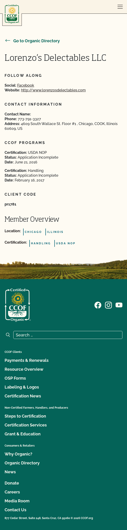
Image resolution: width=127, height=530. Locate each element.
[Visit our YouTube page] (119, 304)
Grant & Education (23, 433)
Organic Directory (22, 463)
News (10, 471)
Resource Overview (24, 369)
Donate (12, 483)
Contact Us (15, 509)
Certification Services (26, 425)
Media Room (17, 500)
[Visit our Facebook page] (97, 304)
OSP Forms (15, 378)
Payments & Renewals (27, 360)
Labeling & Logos (22, 387)
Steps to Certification (25, 416)
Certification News (23, 396)
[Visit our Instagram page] (108, 304)
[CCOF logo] (12, 14)
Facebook (25, 85)
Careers (12, 492)
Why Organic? (18, 454)
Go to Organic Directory (32, 40)
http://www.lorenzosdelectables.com (53, 90)
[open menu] (120, 6)
